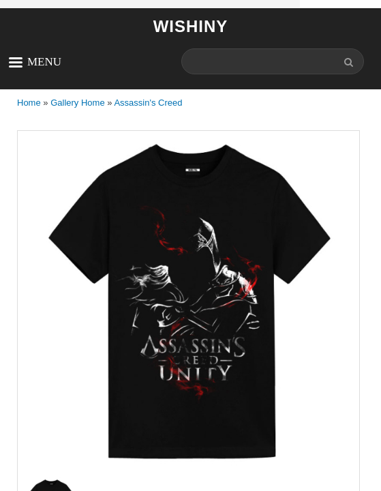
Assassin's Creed (148, 103)
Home (29, 103)
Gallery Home (77, 103)
